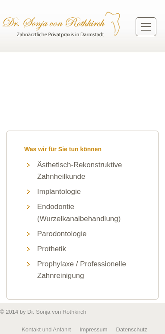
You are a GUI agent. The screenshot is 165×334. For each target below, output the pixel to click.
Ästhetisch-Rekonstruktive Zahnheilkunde (79, 171)
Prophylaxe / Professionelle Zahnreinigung (81, 270)
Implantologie (59, 191)
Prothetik (51, 249)
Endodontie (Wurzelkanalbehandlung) (79, 212)
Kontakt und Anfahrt (46, 329)
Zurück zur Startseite (62, 24)
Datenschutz (131, 329)
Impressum (93, 329)
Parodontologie (61, 234)
